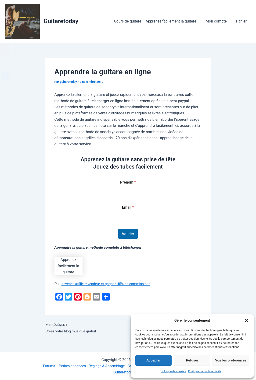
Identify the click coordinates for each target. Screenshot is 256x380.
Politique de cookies (173, 371)
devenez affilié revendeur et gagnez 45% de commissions (108, 284)
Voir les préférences (230, 360)
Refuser (192, 360)
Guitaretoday (60, 21)
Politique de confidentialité (204, 371)
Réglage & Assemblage (106, 366)
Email (128, 207)
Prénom (128, 182)
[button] (246, 320)
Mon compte (219, 21)
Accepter (153, 360)
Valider (128, 233)
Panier (242, 21)
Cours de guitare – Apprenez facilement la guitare (160, 21)
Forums (45, 366)
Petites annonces (69, 366)
